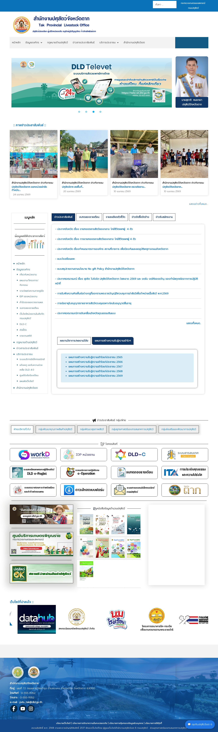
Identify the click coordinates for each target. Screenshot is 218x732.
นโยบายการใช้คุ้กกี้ (153, 723)
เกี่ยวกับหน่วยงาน (28, 274)
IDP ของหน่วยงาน (28, 296)
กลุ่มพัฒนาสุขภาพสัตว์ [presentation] (92, 429)
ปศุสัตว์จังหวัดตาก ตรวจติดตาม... (128, 186)
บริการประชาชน (24, 354)
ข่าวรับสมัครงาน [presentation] (164, 217)
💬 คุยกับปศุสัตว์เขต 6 (200, 724)
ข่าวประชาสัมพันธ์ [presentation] (63, 217)
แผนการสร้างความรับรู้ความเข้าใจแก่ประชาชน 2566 (96, 362)
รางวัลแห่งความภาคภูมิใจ (32, 291)
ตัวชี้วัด (23, 330)
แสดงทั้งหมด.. (193, 323)
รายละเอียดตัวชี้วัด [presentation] (115, 217)
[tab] (63, 217)
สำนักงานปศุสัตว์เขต (27, 388)
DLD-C (23, 324)
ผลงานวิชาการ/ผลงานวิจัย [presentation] (74, 341)
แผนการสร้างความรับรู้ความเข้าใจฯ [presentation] (113, 341)
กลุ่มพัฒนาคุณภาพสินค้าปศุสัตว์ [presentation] (55, 429)
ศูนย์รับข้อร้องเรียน (29, 375)
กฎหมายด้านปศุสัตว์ (26, 342)
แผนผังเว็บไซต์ (27, 381)
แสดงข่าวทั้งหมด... (198, 204)
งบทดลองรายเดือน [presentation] (89, 217)
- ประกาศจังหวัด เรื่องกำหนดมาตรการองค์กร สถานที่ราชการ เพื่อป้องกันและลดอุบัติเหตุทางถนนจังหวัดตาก (111, 249)
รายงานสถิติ (26, 335)
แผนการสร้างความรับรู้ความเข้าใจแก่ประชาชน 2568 (96, 371)
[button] (81, 111)
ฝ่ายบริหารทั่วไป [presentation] (22, 429)
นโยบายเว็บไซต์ (63, 723)
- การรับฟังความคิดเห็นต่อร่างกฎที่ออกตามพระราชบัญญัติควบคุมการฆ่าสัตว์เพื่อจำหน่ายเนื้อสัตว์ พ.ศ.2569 (111, 293)
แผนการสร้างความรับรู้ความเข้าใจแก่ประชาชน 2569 (96, 376)
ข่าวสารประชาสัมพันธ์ (27, 348)
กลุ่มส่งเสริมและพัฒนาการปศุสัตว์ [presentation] (178, 429)
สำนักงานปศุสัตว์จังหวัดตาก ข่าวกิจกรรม (32, 183)
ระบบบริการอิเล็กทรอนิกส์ (32, 359)
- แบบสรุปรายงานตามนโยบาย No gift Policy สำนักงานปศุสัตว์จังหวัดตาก (94, 269)
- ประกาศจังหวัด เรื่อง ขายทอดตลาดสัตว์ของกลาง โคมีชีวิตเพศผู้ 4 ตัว (94, 229)
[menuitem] (16, 42)
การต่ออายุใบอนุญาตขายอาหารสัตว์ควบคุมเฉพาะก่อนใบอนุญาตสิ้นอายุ (94, 303)
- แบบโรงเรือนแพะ (65, 259)
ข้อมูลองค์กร (23, 269)
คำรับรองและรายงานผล (31, 302)
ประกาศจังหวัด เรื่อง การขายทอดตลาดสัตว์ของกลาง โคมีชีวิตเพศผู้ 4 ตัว (96, 239)
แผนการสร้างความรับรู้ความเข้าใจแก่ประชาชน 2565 (95, 357)
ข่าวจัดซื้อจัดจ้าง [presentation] (140, 217)
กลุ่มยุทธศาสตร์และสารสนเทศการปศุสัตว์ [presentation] (132, 429)
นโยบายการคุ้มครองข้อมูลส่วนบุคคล (126, 723)
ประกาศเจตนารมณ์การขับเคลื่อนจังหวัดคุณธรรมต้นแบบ (86, 313)
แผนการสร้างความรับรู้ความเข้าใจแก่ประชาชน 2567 (95, 367)
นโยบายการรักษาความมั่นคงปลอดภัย (90, 723)
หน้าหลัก (20, 264)
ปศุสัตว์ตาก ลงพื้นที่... (72, 186)
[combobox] (164, 4)
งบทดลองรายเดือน (29, 308)
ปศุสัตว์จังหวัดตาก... (172, 186)
